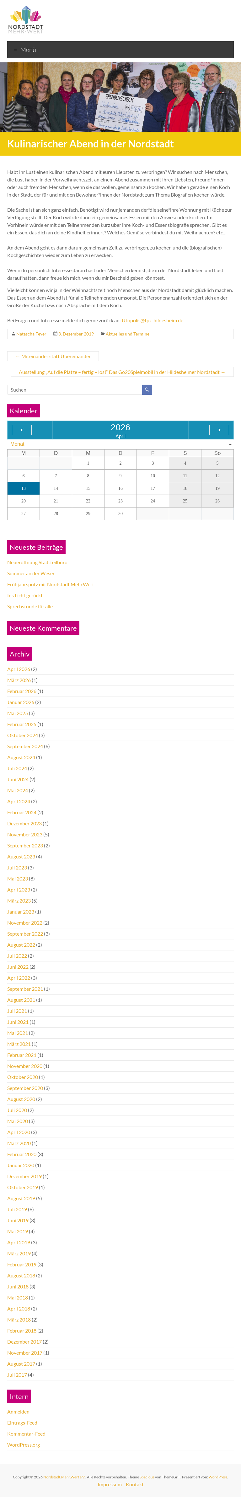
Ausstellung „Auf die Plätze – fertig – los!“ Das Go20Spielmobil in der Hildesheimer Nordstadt (122, 372)
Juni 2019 (18, 1220)
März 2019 (19, 1253)
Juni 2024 (18, 779)
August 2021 (21, 1000)
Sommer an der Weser (31, 573)
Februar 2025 (21, 724)
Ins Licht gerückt (25, 595)
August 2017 (21, 1364)
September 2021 (25, 989)
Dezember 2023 (24, 823)
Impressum (110, 1484)
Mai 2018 (17, 1297)
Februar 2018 (21, 1331)
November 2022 (24, 923)
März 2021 (19, 1044)
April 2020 (18, 1132)
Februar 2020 (21, 1154)
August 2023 (21, 856)
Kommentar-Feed (26, 1434)
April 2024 (18, 801)
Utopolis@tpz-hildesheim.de (152, 320)
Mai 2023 (17, 878)
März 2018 (19, 1319)
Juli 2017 (17, 1375)
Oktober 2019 (22, 1187)
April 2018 (18, 1308)
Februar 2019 (21, 1264)
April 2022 (18, 978)
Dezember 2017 (24, 1342)
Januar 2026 (20, 702)
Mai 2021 (17, 1033)
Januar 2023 (20, 912)
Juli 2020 (17, 1110)
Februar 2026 (21, 691)
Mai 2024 (17, 790)
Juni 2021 (18, 1022)
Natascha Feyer (31, 333)
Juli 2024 (17, 768)
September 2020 (25, 1088)
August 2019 (21, 1198)
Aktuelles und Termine (127, 333)
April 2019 (18, 1242)
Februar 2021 (21, 1055)
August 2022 (21, 945)
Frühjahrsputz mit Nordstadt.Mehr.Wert (50, 584)
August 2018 (21, 1275)
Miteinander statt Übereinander (53, 356)
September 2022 (25, 934)
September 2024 (25, 746)
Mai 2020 (17, 1121)
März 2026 (19, 680)
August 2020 (21, 1099)
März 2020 (19, 1143)
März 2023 (19, 900)
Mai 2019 (17, 1231)
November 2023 (24, 834)
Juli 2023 (17, 867)
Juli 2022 (17, 956)
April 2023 (18, 889)
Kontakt (135, 1484)
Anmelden (18, 1411)
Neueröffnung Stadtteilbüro (37, 562)
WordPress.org (23, 1445)
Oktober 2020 (22, 1077)
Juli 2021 (17, 1011)
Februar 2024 (21, 812)
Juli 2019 (17, 1209)
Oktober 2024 (22, 735)
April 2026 (18, 669)
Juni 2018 (18, 1286)
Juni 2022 (18, 967)
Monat (17, 444)
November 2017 (24, 1353)
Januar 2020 (20, 1165)
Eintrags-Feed (22, 1422)
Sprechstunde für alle (30, 606)
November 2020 (24, 1066)
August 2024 (21, 757)
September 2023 (25, 845)
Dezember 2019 (24, 1176)
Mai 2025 (17, 713)
